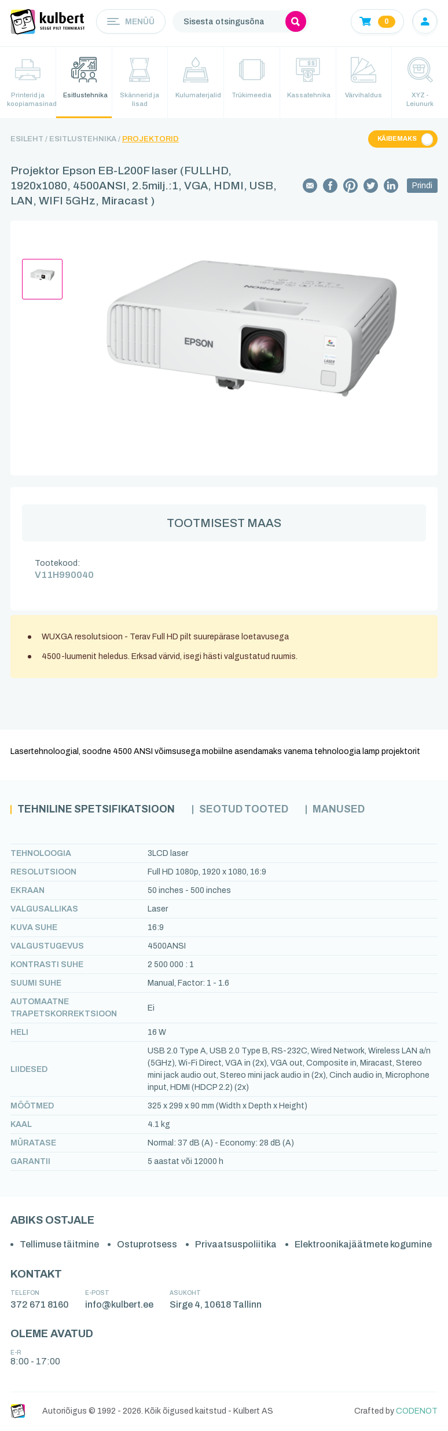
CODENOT (417, 1411)
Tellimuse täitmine (59, 1245)
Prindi (422, 186)
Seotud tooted (248, 811)
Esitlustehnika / (84, 140)
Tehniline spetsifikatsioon (97, 811)
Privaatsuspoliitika (236, 1245)
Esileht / (28, 140)
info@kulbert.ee (119, 1305)
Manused (345, 811)
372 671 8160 (39, 1305)
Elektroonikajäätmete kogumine (363, 1245)
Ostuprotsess (147, 1245)
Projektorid (150, 140)
